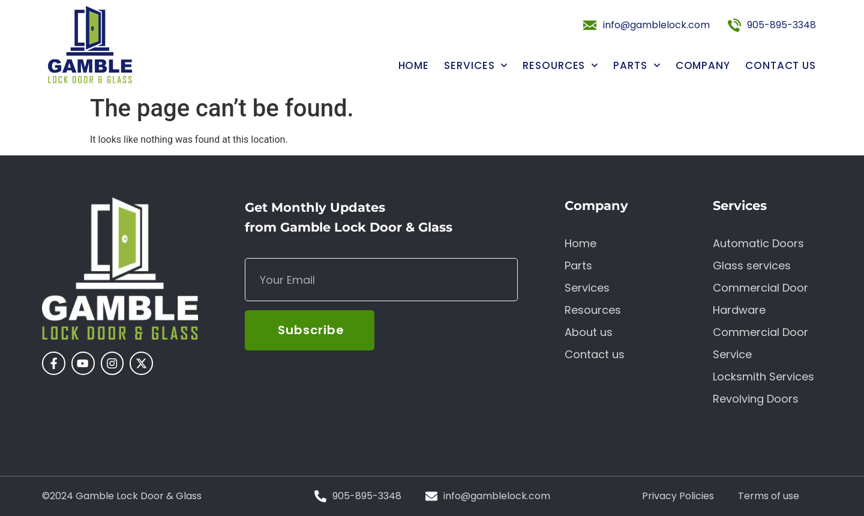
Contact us (780, 65)
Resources (560, 65)
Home (414, 65)
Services (476, 65)
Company (703, 65)
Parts (636, 65)
